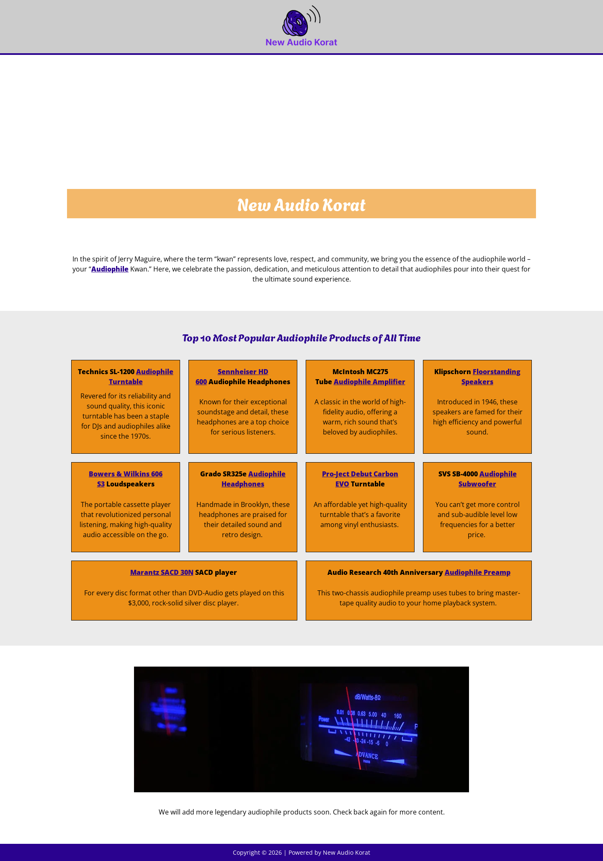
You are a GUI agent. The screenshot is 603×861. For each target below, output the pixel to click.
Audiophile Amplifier (369, 381)
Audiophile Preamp (477, 572)
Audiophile (110, 269)
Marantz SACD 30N (161, 572)
